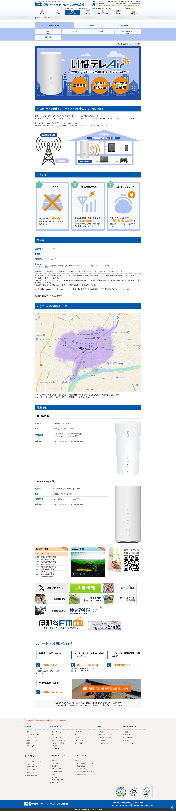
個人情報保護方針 (57, 771)
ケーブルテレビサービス (33, 761)
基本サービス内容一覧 (58, 740)
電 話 (88, 14)
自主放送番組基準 (31, 775)
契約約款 (54, 774)
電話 (101, 726)
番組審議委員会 (81, 774)
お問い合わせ (113, 1)
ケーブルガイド (81, 769)
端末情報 (48, 37)
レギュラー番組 (31, 764)
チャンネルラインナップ (33, 734)
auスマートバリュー (106, 734)
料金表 (101, 31)
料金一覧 (128, 734)
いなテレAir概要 (54, 25)
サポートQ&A (124, 25)
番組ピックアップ (31, 767)
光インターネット (57, 732)
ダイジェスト (44, 553)
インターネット (73, 14)
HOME (38, 17)
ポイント (74, 31)
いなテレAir (78, 732)
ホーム (42, 14)
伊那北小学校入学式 (45, 564)
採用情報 (54, 777)
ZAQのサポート (83, 8)
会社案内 (123, 1)
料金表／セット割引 (32, 740)
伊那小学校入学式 (44, 559)
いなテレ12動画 (31, 769)
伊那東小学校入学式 (45, 562)
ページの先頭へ (172, 807)
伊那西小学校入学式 (45, 567)
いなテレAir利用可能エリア (128, 31)
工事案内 (29, 743)
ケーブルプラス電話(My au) (97, 8)
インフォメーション (101, 1)
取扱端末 (128, 740)
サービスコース (56, 737)
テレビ (57, 14)
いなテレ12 (118, 14)
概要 (48, 31)
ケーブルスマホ (103, 14)
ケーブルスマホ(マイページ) (113, 8)
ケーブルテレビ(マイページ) (70, 8)
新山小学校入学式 (44, 572)
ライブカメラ (81, 760)
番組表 (28, 772)
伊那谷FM (134, 14)
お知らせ (54, 760)
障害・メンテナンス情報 (84, 771)
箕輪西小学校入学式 (45, 557)
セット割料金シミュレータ (85, 763)
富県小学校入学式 (44, 569)
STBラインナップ (31, 737)
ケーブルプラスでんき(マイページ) (131, 8)
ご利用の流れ (90, 25)
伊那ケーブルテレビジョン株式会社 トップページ (46, 720)
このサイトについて (135, 1)
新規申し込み (81, 766)
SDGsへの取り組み (57, 780)
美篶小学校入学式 (44, 574)
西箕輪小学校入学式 (45, 576)
